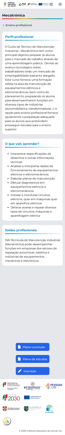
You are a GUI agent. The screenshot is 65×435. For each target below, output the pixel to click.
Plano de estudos (32, 359)
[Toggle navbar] (51, 4)
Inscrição (27, 371)
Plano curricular (31, 346)
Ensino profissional (17, 25)
